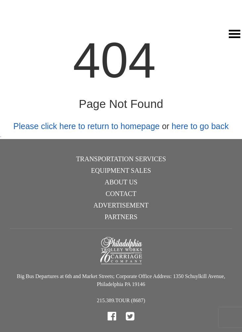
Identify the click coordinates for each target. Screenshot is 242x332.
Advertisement (121, 205)
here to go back (199, 126)
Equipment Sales (121, 170)
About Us (121, 182)
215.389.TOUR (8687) (121, 300)
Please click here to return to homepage (86, 126)
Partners (121, 216)
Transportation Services (121, 159)
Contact (121, 193)
